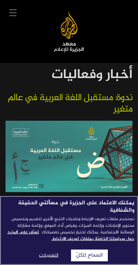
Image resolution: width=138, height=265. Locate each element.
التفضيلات (49, 255)
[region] (69, 230)
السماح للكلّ (89, 255)
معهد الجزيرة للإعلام (69, 31)
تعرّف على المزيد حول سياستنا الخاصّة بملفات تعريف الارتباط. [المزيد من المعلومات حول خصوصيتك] (70, 236)
